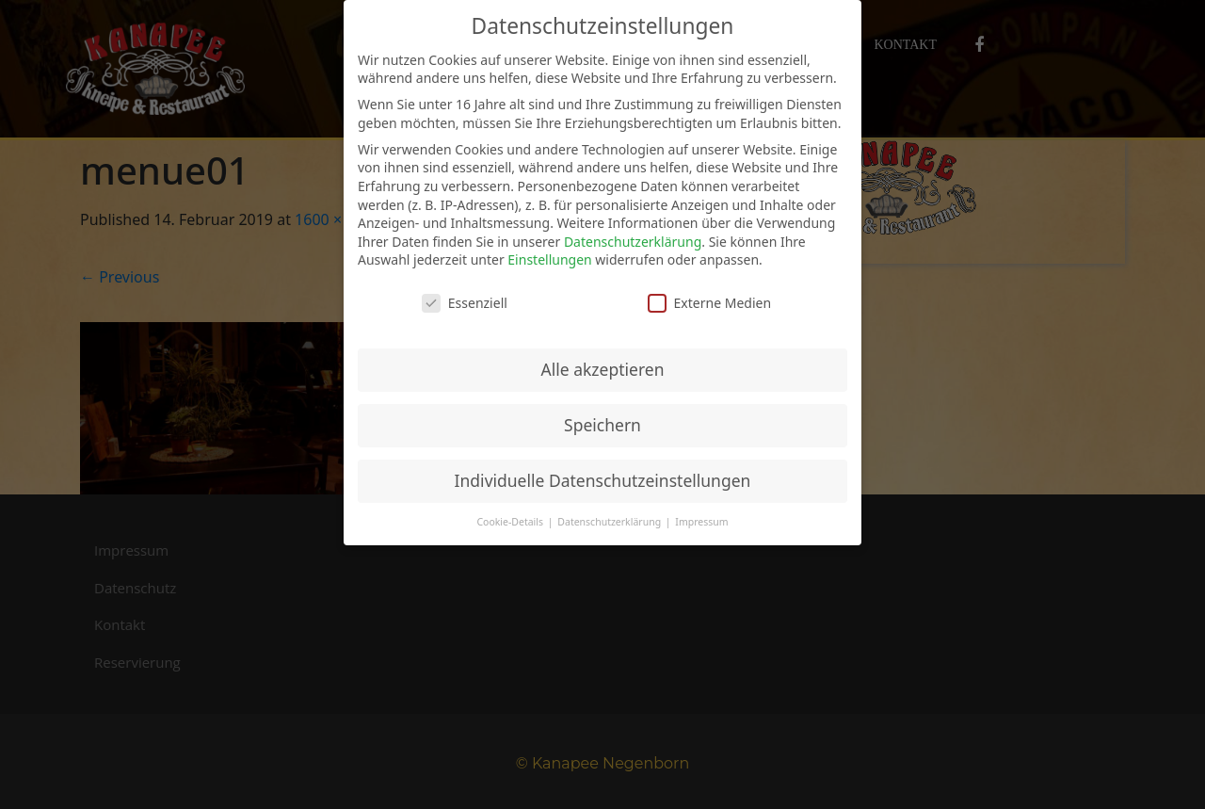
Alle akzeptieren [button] (603, 369)
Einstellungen (549, 259)
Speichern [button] (602, 424)
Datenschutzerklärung (632, 242)
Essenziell (464, 303)
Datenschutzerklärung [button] (610, 521)
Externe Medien (709, 303)
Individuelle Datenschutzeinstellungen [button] (603, 480)
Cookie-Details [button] (510, 521)
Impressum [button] (701, 521)
